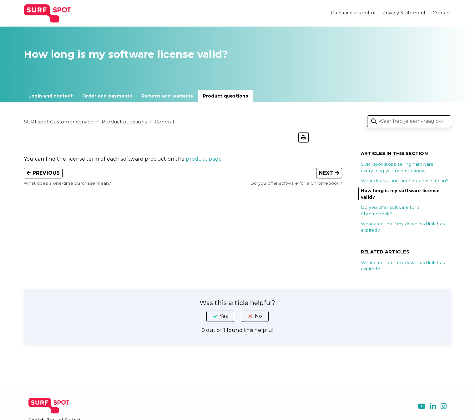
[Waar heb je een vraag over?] (409, 121)
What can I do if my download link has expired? (403, 226)
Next (329, 173)
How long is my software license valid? (400, 193)
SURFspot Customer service (59, 122)
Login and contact (50, 95)
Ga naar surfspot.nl (352, 13)
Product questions (225, 95)
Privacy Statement (403, 13)
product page (204, 159)
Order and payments (107, 95)
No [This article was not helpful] (258, 316)
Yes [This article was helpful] (224, 316)
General (170, 122)
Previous (43, 173)
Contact (441, 13)
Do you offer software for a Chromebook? (390, 210)
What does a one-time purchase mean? (404, 180)
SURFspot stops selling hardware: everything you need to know (398, 167)
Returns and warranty (168, 95)
